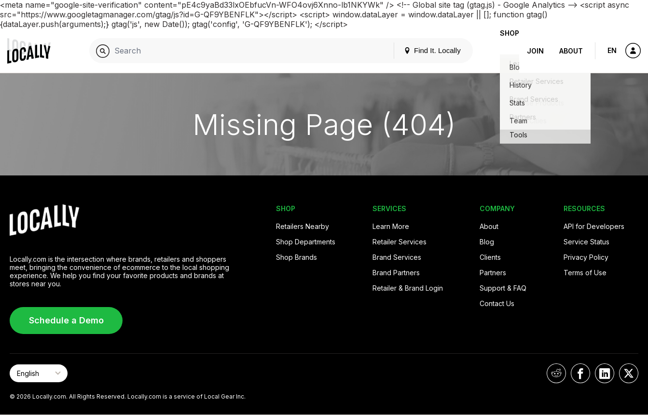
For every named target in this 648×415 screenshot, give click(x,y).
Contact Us (497, 303)
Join (535, 51)
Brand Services (396, 257)
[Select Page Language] (39, 373)
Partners (493, 272)
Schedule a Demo (66, 320)
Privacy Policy (586, 257)
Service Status (586, 242)
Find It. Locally (416, 50)
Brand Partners (396, 272)
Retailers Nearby (302, 226)
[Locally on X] (628, 373)
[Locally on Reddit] (556, 373)
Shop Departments (305, 242)
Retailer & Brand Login (407, 288)
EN (612, 50)
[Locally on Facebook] (580, 373)
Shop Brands (296, 257)
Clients (490, 257)
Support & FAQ (503, 288)
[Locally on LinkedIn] (604, 373)
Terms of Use (585, 272)
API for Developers (594, 226)
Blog (487, 242)
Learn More (390, 226)
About (571, 51)
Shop (501, 51)
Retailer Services (399, 242)
